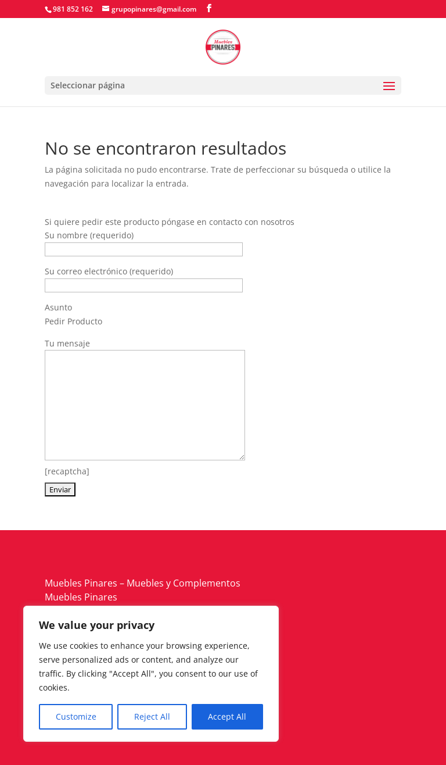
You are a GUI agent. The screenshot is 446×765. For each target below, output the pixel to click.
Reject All (152, 716)
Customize (76, 716)
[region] (151, 674)
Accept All (227, 716)
